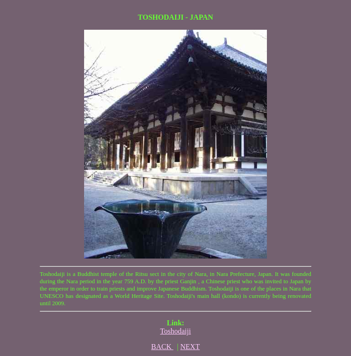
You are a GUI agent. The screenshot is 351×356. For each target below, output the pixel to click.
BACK (162, 347)
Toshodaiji (175, 331)
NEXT (190, 347)
